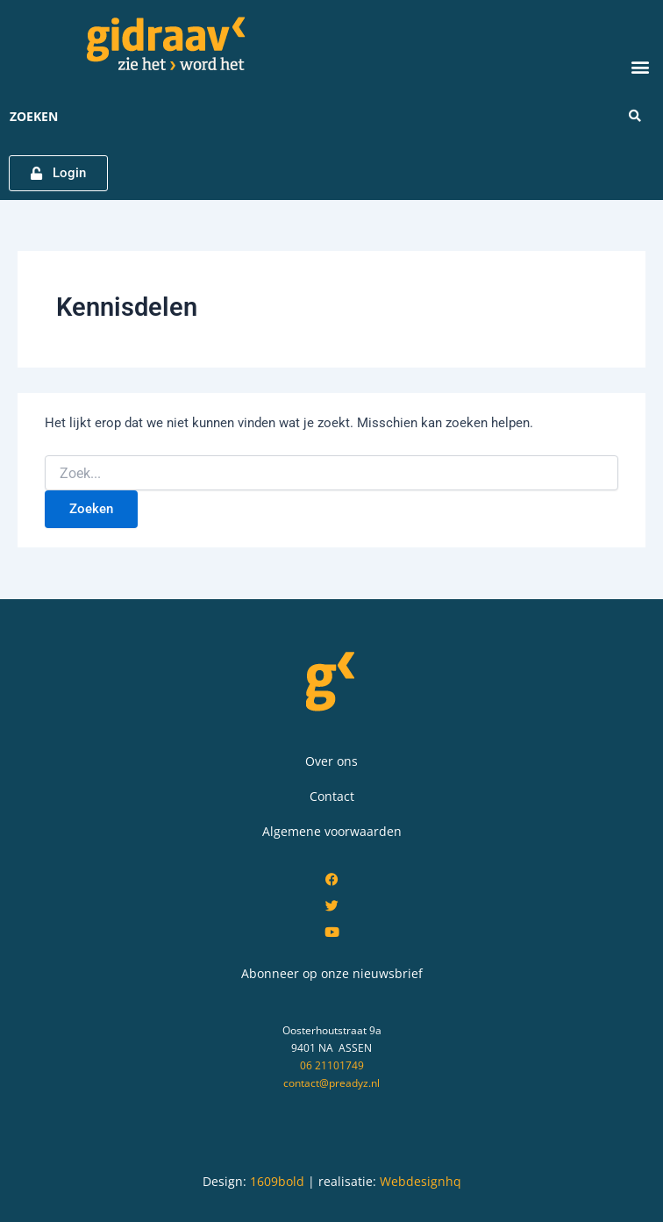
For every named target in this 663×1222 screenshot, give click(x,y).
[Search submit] (635, 116)
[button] (639, 66)
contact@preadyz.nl (331, 1083)
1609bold (277, 1181)
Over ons (331, 761)
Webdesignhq (420, 1181)
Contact (332, 796)
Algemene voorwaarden (332, 831)
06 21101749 (332, 1065)
